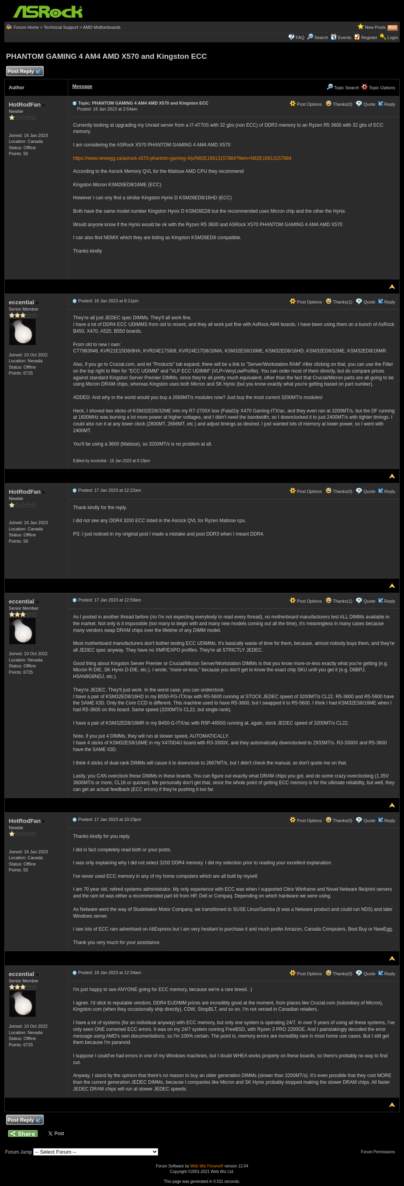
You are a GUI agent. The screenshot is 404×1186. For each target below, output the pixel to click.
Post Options (306, 104)
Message (82, 86)
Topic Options (378, 87)
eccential (23, 302)
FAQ (300, 37)
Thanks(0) (338, 104)
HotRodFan (27, 104)
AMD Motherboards (101, 27)
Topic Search (343, 87)
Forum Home (26, 27)
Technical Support (61, 27)
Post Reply (23, 71)
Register (369, 37)
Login (392, 37)
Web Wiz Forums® (206, 1166)
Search (321, 37)
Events (341, 37)
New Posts (375, 27)
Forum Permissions (380, 1152)
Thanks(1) (338, 302)
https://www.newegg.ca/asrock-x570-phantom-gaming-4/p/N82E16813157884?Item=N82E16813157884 (182, 158)
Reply (389, 104)
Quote (370, 104)
